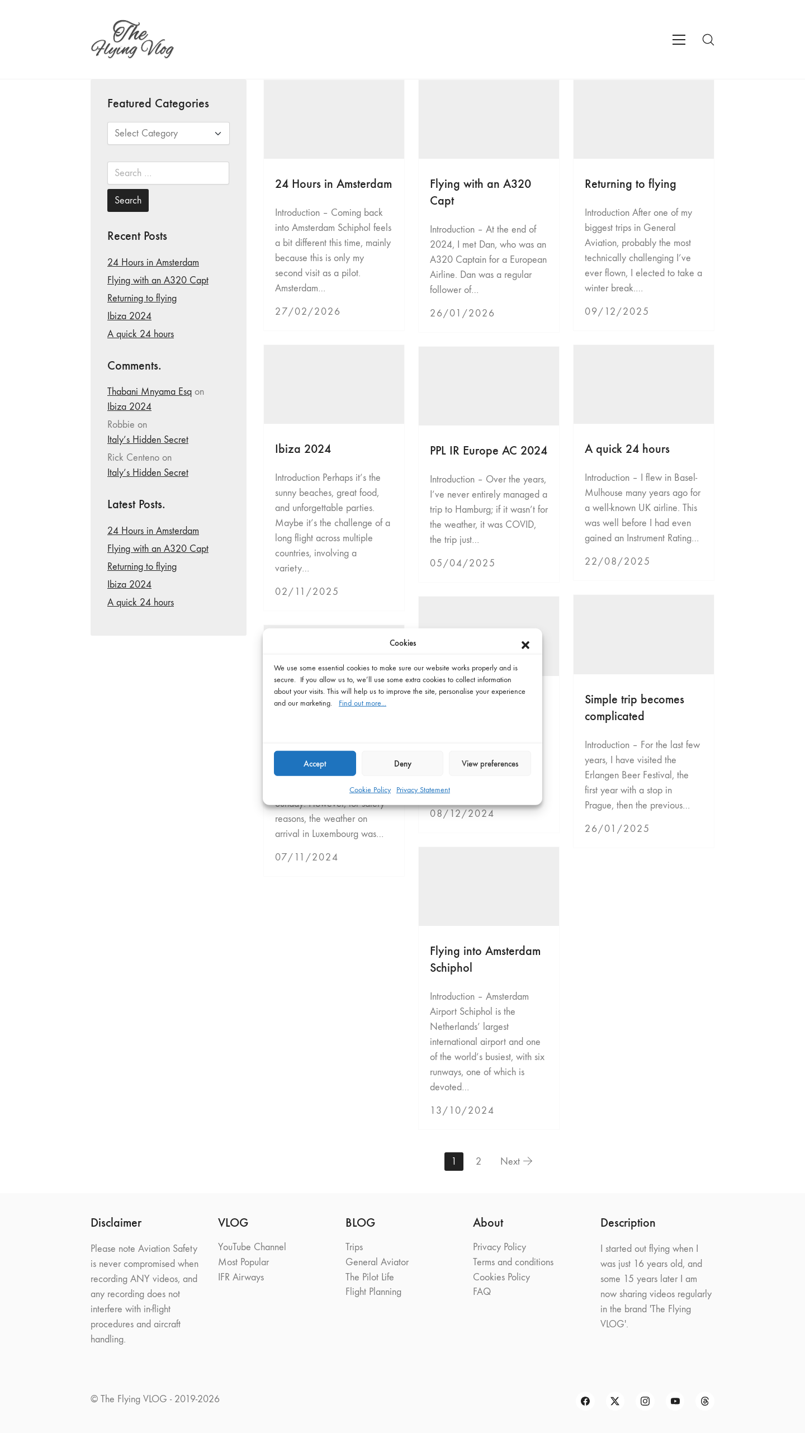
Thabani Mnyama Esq (149, 392)
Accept (315, 763)
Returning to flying (630, 183)
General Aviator (377, 1262)
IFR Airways (241, 1277)
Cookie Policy (370, 789)
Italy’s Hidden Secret (147, 440)
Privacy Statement (423, 789)
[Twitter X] (615, 1401)
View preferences (490, 763)
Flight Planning (373, 1292)
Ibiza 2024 (303, 448)
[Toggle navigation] (679, 39)
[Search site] (708, 40)
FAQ (482, 1292)
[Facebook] (585, 1401)
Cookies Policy (501, 1277)
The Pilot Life (369, 1277)
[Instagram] (645, 1401)
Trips (354, 1247)
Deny (402, 763)
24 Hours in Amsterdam (333, 183)
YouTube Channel (252, 1247)
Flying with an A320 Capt (158, 280)
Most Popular (243, 1262)
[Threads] (704, 1401)
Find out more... (362, 703)
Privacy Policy (499, 1247)
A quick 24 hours (627, 448)
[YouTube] (675, 1401)
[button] (525, 643)
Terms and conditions (513, 1262)
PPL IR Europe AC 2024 (488, 450)
